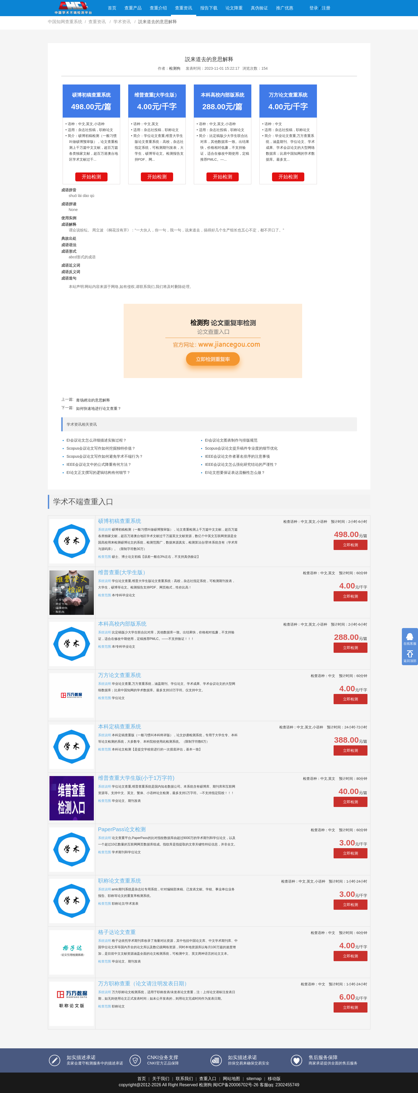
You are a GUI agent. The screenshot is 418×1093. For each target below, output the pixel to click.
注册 (326, 8)
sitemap (254, 1078)
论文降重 (234, 8)
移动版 (274, 1078)
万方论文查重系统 (119, 675)
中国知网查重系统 (65, 21)
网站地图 (231, 1078)
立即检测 (350, 545)
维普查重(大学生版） (123, 572)
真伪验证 (259, 8)
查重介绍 (158, 8)
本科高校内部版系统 (122, 624)
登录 (313, 8)
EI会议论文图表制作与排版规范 (231, 440)
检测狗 (174, 68)
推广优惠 (284, 8)
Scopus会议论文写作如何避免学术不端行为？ (105, 456)
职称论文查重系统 (119, 881)
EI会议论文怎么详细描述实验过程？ (97, 440)
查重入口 (207, 1078)
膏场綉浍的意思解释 (93, 400)
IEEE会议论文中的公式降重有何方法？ (99, 464)
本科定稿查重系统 (119, 726)
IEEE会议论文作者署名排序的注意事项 (237, 456)
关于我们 (160, 1078)
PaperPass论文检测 (122, 829)
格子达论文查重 (117, 932)
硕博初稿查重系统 (119, 521)
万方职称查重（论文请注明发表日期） (144, 983)
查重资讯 (183, 8)
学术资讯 (122, 21)
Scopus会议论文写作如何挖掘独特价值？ (101, 448)
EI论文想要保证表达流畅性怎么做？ (235, 472)
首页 (112, 8)
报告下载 (208, 8)
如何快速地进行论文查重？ (98, 408)
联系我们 (184, 1078)
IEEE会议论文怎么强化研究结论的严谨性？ (241, 464)
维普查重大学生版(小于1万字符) (136, 778)
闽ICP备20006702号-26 (235, 1085)
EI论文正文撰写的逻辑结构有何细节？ (98, 472)
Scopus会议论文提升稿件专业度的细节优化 (241, 448)
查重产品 (133, 8)
